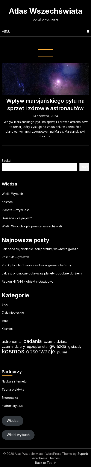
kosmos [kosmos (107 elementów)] (13, 351)
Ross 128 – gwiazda (15, 257)
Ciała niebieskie (13, 312)
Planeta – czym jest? (16, 210)
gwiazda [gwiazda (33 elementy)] (57, 346)
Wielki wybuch (18, 435)
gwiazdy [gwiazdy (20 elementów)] (75, 346)
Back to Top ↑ (45, 462)
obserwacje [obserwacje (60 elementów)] (40, 351)
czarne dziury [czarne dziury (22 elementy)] (13, 346)
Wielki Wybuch (12, 194)
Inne (5, 320)
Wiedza (12, 421)
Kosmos (7, 202)
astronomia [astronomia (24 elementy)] (11, 341)
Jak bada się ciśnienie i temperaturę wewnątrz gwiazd (40, 249)
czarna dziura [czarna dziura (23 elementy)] (55, 341)
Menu (6, 31)
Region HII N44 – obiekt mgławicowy (27, 281)
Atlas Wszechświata (45, 10)
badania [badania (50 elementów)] (32, 341)
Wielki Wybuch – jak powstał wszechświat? (32, 226)
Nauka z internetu (14, 381)
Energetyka (10, 397)
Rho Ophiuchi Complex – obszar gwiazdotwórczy (37, 265)
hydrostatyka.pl (12, 406)
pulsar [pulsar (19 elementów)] (62, 352)
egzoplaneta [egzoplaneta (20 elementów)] (37, 346)
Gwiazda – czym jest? (17, 218)
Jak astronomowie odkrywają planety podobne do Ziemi (42, 273)
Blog (5, 304)
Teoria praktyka (13, 389)
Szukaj (6, 160)
